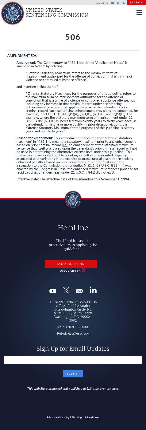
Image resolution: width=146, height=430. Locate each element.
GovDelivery (118, 3)
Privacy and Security (58, 417)
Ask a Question (71, 264)
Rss (123, 3)
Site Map (77, 417)
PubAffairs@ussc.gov (73, 333)
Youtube (112, 3)
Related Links (91, 417)
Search (136, 2)
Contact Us (101, 3)
